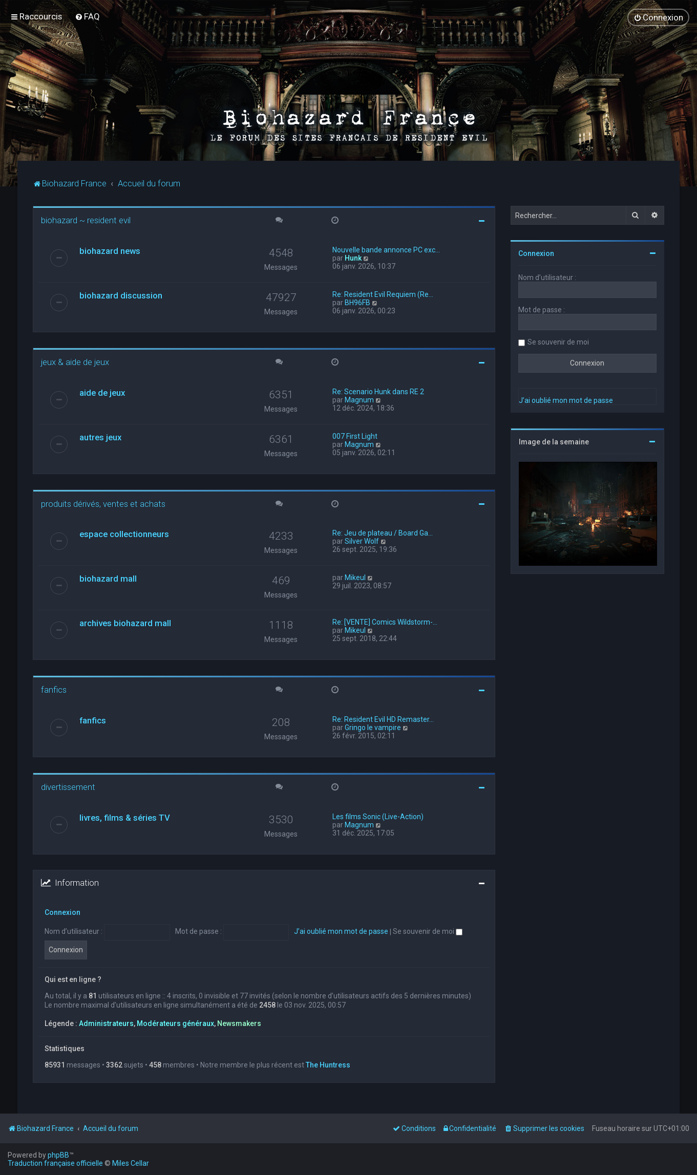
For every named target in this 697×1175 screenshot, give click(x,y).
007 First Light (354, 436)
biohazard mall (108, 578)
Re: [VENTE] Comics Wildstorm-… (384, 622)
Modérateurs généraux (175, 1023)
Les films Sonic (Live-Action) (378, 817)
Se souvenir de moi (427, 931)
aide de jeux (102, 393)
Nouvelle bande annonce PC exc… (386, 250)
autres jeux (100, 437)
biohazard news (109, 251)
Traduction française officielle (55, 1163)
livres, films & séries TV (124, 818)
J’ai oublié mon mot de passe (341, 931)
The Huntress (328, 1065)
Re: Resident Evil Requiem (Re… (382, 294)
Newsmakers (239, 1023)
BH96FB (357, 302)
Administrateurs (106, 1023)
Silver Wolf (362, 541)
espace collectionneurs (124, 534)
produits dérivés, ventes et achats (103, 504)
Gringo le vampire (373, 727)
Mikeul (355, 577)
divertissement (68, 787)
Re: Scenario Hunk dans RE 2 (378, 392)
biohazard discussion (120, 295)
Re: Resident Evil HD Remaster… (383, 719)
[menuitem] (87, 16)
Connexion (62, 912)
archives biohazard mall (125, 623)
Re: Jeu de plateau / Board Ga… (382, 533)
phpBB (58, 1155)
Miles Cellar (130, 1163)
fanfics (54, 690)
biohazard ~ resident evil (86, 220)
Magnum (359, 400)
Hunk (353, 258)
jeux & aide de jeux (75, 362)
